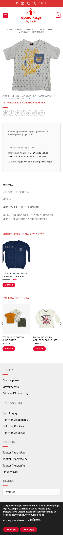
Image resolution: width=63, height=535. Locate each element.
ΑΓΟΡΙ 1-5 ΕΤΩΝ (14, 29)
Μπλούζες (47, 161)
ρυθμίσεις (35, 519)
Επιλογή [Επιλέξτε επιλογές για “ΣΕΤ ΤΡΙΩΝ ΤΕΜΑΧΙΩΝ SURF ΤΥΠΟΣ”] (9, 349)
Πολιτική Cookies (13, 426)
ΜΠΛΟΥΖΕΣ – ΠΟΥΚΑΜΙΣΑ (32, 32)
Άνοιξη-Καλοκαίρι (32, 161)
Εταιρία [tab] (7, 199)
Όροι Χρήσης (10, 413)
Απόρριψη (29, 529)
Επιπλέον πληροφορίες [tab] (16, 192)
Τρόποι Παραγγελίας (15, 459)
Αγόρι (20, 161)
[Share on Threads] (24, 113)
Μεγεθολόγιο (11, 387)
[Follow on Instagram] (42, 3)
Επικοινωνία (10, 472)
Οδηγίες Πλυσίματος (15, 393)
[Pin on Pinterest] (36, 113)
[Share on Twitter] (17, 113)
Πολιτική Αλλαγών (14, 432)
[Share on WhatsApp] (5, 113)
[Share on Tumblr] (42, 113)
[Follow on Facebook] (39, 3)
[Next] (60, 330)
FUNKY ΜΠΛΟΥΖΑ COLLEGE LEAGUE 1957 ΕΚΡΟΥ (45, 340)
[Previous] (3, 330)
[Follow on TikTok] (46, 3)
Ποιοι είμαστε (11, 380)
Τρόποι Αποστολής (14, 452)
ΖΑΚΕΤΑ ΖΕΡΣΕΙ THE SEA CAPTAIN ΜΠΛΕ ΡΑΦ (15, 275)
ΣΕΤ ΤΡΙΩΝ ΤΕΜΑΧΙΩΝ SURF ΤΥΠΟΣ (14, 339)
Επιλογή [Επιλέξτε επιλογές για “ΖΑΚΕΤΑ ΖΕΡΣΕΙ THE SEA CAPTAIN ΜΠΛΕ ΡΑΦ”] (9, 285)
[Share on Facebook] (11, 113)
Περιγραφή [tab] (8, 185)
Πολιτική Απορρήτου (15, 419)
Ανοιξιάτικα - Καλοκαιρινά (39, 29)
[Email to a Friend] (30, 113)
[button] (5, 15)
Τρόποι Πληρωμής (14, 465)
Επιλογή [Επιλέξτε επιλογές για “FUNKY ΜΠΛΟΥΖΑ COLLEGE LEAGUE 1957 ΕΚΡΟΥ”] (39, 349)
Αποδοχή (11, 529)
